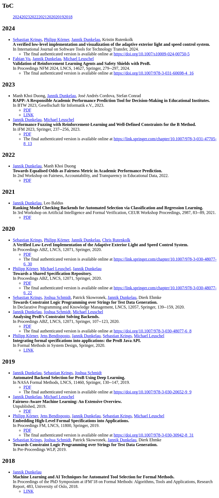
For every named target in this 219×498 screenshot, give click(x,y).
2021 (42, 17)
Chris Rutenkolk (116, 240)
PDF (27, 110)
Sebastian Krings (27, 39)
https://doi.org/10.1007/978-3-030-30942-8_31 (154, 435)
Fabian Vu (21, 58)
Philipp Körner (56, 39)
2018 (68, 17)
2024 (17, 17)
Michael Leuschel (78, 58)
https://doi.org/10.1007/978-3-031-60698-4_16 (154, 73)
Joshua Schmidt (57, 297)
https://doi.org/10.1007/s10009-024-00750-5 (152, 54)
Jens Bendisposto (55, 336)
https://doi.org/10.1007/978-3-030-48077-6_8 (153, 331)
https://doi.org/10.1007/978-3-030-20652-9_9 (153, 392)
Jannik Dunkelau (85, 39)
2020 (51, 17)
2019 (59, 17)
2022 (34, 17)
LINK (28, 115)
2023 (25, 17)
